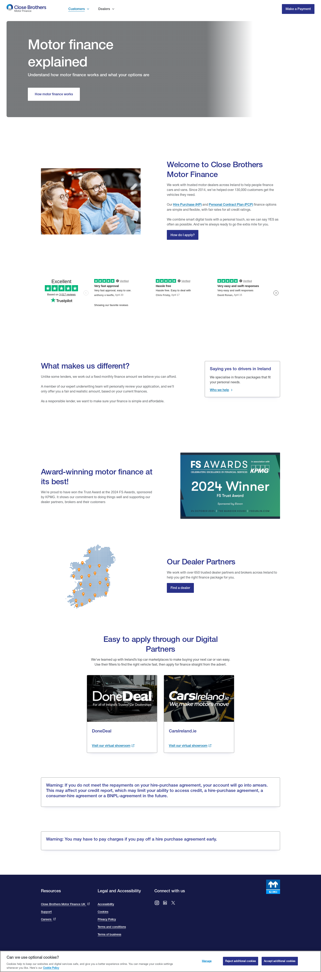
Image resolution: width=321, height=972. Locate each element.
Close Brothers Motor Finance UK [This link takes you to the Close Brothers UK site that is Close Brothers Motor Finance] (63, 904)
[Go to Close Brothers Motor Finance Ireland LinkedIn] (165, 903)
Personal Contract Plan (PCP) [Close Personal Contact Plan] (231, 204)
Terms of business (109, 934)
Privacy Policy (107, 919)
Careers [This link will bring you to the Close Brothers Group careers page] (46, 919)
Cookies (103, 911)
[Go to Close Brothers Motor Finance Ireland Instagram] (156, 903)
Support (46, 911)
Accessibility (106, 904)
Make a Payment (298, 9)
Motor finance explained (70, 53)
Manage (206, 961)
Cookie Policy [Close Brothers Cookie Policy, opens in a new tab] (51, 967)
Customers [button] (76, 9)
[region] (160, 961)
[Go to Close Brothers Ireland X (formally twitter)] (173, 903)
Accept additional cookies (279, 961)
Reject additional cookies (240, 961)
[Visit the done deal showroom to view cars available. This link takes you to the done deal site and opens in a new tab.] (113, 745)
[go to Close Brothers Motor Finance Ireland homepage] (26, 9)
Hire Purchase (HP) (187, 204)
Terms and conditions (112, 926)
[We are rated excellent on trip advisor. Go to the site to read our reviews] (160, 283)
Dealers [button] (104, 9)
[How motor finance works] (54, 94)
